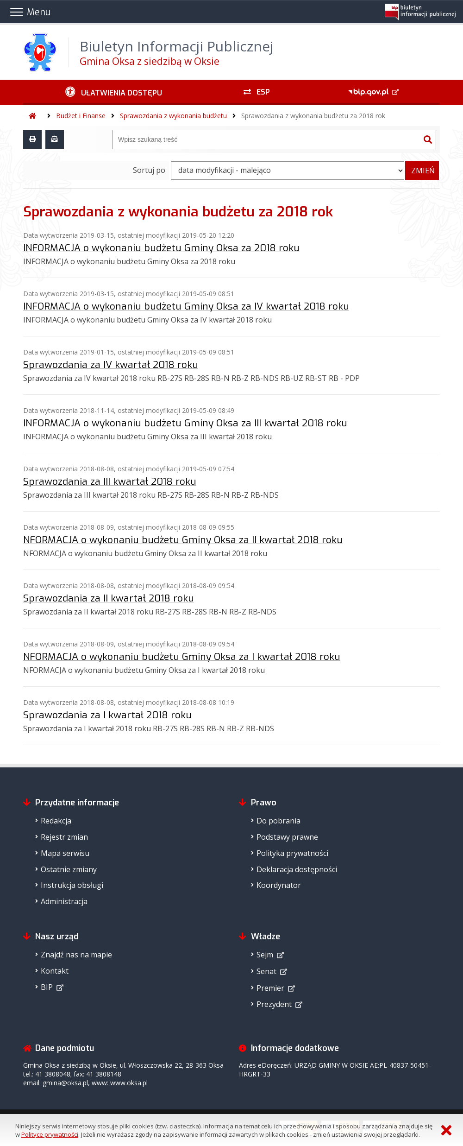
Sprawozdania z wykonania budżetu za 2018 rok (313, 115)
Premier (270, 988)
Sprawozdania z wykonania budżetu (173, 115)
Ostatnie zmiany (69, 869)
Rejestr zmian (64, 837)
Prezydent (274, 1004)
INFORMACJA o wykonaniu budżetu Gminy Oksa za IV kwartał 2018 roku (186, 306)
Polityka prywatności (292, 853)
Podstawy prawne (287, 837)
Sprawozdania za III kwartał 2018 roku (109, 481)
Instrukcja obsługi (72, 885)
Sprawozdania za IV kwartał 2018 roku (110, 364)
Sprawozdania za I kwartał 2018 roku (107, 715)
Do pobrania (278, 821)
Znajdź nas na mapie (76, 955)
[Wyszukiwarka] (266, 139)
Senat (266, 971)
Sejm (265, 955)
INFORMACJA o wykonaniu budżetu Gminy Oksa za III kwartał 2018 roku (185, 423)
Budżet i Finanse (81, 115)
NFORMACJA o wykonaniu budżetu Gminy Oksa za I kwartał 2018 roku (181, 656)
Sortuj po (149, 170)
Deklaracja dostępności (297, 869)
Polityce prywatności (49, 1134)
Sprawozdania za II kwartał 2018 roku (108, 598)
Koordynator (279, 885)
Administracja (64, 901)
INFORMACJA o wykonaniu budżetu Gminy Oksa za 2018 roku (161, 247)
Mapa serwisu (65, 853)
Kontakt (55, 971)
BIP (47, 987)
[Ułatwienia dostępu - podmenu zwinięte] (113, 92)
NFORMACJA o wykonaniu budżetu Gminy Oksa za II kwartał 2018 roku (183, 539)
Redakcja (56, 821)
